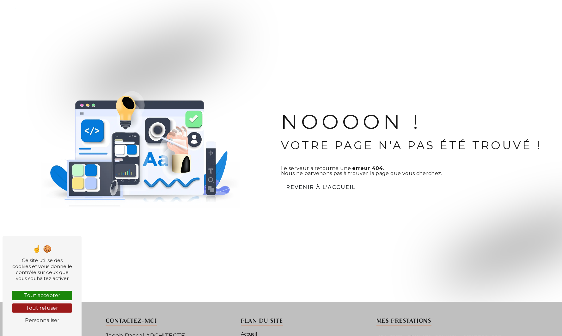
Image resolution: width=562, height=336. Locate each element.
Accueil (419, 14)
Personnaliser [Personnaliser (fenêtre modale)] (42, 320)
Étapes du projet (498, 14)
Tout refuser (42, 308)
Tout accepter (42, 295)
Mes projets (452, 14)
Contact (539, 14)
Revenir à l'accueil (321, 187)
